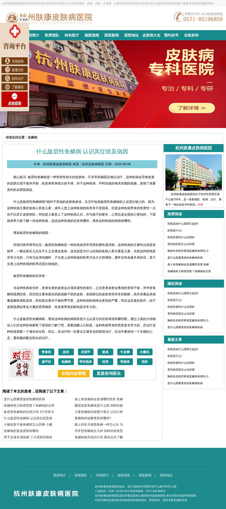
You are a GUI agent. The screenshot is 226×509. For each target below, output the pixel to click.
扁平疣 (46, 362)
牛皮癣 (125, 352)
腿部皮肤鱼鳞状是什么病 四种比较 (99, 405)
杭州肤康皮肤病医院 (107, 495)
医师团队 (52, 35)
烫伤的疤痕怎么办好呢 (181, 244)
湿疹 (144, 362)
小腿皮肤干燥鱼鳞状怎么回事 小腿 (28, 424)
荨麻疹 (125, 362)
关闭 (24, 19)
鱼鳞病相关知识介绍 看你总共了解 (99, 437)
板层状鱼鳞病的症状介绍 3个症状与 (29, 412)
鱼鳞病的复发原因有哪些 (21, 431)
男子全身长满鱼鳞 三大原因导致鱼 (28, 437)
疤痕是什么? (174, 230)
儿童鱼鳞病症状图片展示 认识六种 (99, 412)
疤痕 (105, 362)
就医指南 (92, 35)
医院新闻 (111, 35)
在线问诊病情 (73, 373)
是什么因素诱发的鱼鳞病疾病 (24, 399)
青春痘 (46, 352)
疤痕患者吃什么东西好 (181, 237)
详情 (200, 204)
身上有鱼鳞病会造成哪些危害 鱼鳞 (99, 399)
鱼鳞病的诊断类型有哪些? (93, 418)
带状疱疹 (85, 362)
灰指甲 (85, 352)
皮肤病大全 (151, 35)
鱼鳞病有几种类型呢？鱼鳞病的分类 (29, 405)
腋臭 (105, 352)
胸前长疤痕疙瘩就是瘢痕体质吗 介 (188, 250)
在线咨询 (191, 35)
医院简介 (32, 35)
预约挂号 (171, 35)
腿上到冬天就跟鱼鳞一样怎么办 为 (99, 424)
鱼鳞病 (66, 362)
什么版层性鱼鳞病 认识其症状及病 (28, 418)
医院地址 (131, 35)
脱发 (66, 352)
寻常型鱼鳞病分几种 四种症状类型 (99, 431)
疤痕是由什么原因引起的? (182, 223)
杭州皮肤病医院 (155, 495)
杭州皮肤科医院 (183, 495)
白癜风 (144, 352)
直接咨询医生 (109, 373)
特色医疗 (72, 35)
